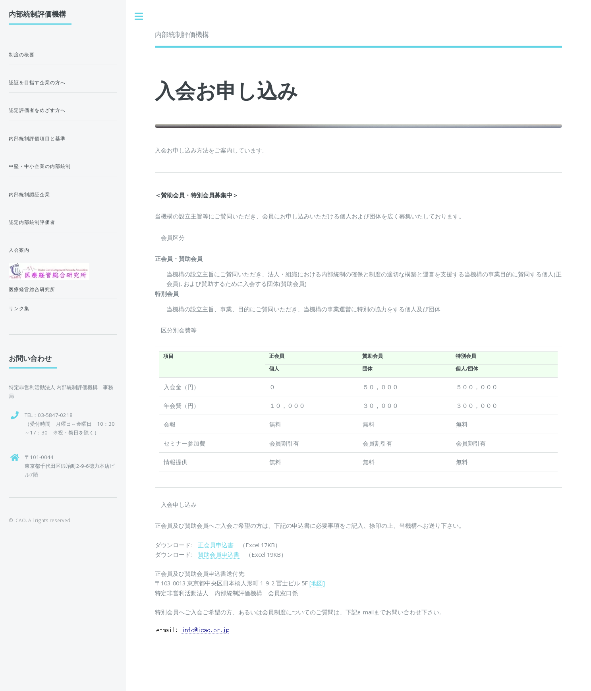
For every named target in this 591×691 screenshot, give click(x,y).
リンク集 (19, 308)
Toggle (139, 16)
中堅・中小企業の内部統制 (40, 166)
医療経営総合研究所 (32, 289)
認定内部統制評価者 (32, 222)
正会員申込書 (216, 545)
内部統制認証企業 (29, 194)
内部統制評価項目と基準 (37, 138)
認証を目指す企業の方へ (37, 82)
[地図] (317, 583)
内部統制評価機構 (182, 34)
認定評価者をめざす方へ (37, 110)
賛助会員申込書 (218, 554)
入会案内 (19, 250)
